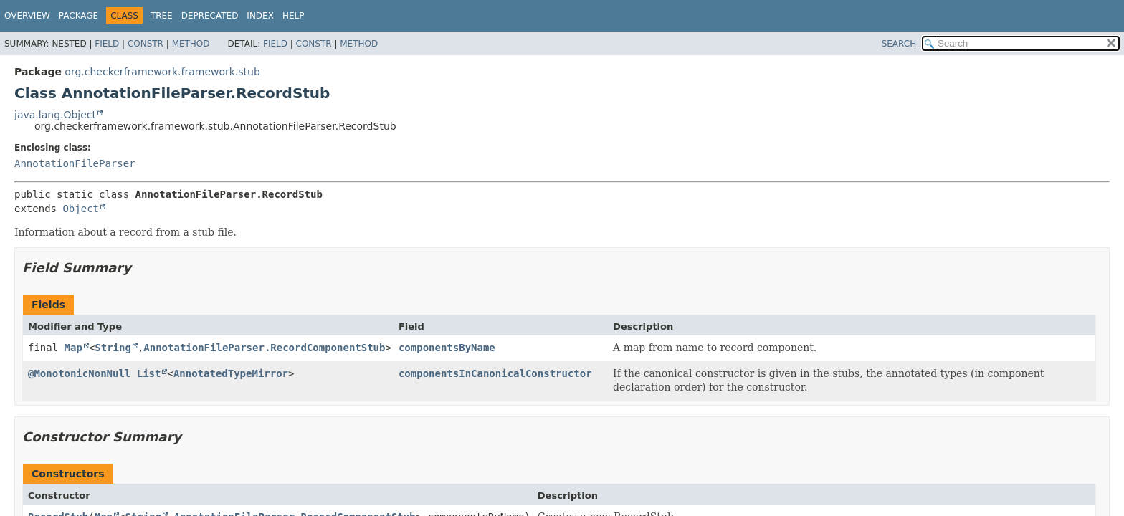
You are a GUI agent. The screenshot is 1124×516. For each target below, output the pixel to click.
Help (293, 16)
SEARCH (899, 44)
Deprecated (210, 16)
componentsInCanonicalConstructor (495, 373)
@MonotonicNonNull (79, 373)
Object (80, 208)
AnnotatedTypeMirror (230, 373)
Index (260, 16)
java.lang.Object (55, 114)
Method (191, 44)
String (113, 347)
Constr (145, 44)
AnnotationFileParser (74, 163)
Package (78, 16)
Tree (162, 16)
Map (73, 347)
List (149, 373)
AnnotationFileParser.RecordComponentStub (264, 347)
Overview (27, 16)
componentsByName (447, 347)
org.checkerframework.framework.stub (162, 71)
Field (107, 44)
